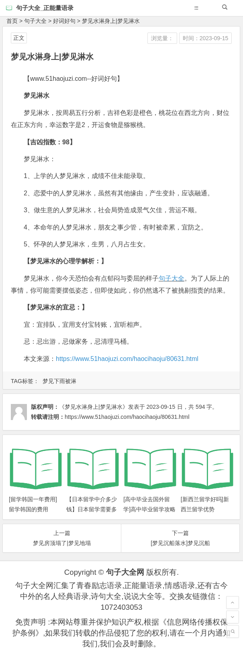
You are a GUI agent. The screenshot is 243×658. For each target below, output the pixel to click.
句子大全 (35, 21)
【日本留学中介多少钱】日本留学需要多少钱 (91, 509)
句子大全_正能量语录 (45, 7)
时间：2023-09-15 (206, 38)
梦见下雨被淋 (59, 381)
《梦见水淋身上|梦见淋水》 (93, 407)
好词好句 (64, 21)
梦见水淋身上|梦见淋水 (111, 21)
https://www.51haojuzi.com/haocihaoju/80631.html (127, 358)
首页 (12, 21)
